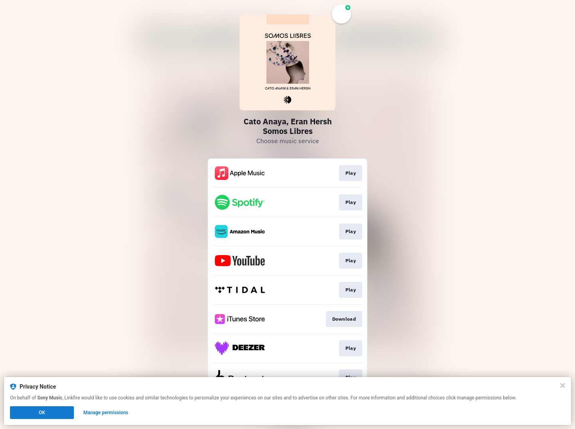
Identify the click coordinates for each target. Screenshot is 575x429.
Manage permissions (106, 412)
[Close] (562, 385)
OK (42, 412)
